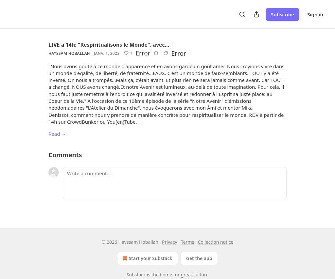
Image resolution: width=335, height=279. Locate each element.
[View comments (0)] (156, 53)
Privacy (169, 242)
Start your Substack (146, 258)
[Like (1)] (128, 53)
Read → (57, 134)
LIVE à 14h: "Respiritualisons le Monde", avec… (108, 44)
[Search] (242, 14)
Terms (187, 242)
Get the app (199, 258)
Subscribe (282, 14)
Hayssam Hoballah (69, 53)
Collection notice (215, 242)
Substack (136, 274)
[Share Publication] (256, 14)
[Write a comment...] (175, 183)
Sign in (315, 14)
